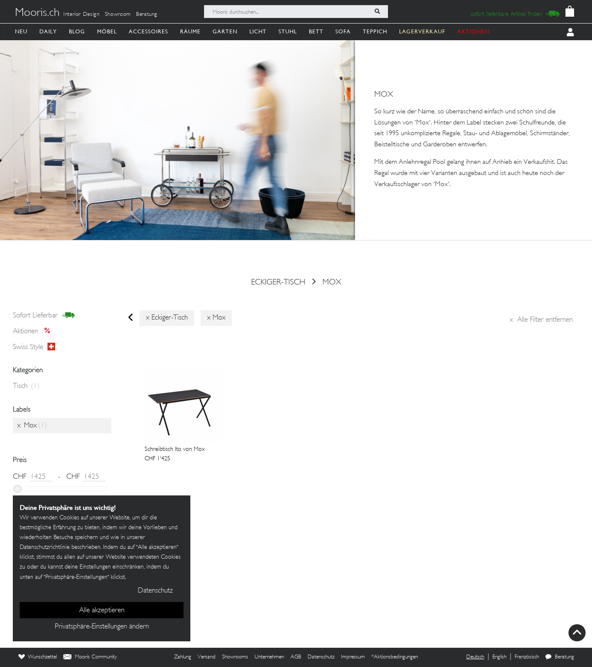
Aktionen (34, 331)
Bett (316, 31)
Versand (207, 657)
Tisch (26, 386)
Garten (225, 31)
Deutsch (475, 657)
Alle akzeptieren (101, 610)
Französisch (527, 657)
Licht (257, 31)
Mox (332, 282)
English (499, 657)
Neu (21, 31)
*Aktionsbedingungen (394, 657)
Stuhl (287, 31)
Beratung (146, 14)
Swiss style (34, 347)
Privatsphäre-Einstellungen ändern (102, 626)
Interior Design (81, 14)
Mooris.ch (37, 13)
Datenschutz (321, 657)
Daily (48, 31)
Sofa (343, 31)
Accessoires (148, 31)
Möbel (107, 31)
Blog (77, 31)
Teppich (375, 31)
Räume (190, 31)
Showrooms (235, 657)
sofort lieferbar (44, 315)
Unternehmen (269, 657)
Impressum (353, 657)
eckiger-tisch (278, 282)
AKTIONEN (473, 31)
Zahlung (182, 657)
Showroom (118, 14)
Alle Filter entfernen (541, 320)
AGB (295, 657)
